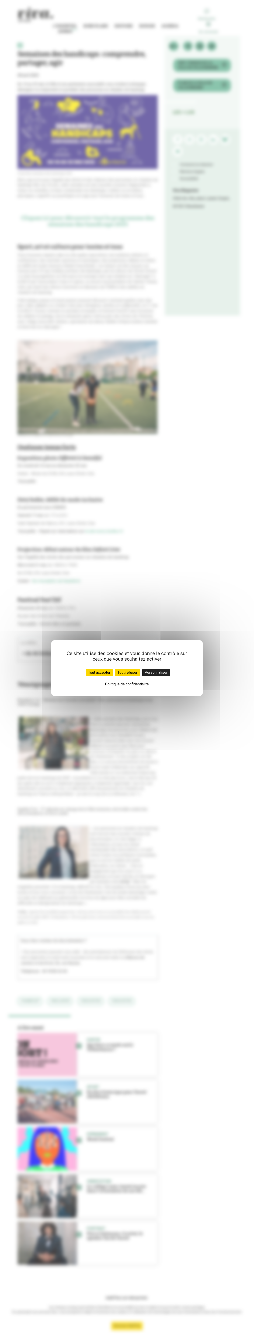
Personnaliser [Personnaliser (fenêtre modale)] (156, 672)
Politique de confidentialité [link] (127, 684)
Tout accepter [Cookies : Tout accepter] (99, 672)
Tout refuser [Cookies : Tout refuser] (127, 672)
